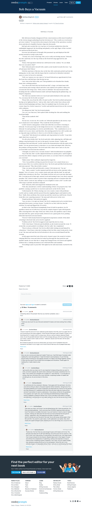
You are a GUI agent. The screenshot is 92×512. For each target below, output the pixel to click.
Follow (36, 17)
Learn (61, 2)
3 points (25, 311)
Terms (12, 505)
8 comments (68, 17)
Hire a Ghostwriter (16, 491)
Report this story (23, 289)
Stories (56, 2)
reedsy (19, 502)
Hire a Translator (15, 493)
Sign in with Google (28, 472)
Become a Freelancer (31, 489)
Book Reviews (71, 483)
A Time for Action (59, 23)
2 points (26, 319)
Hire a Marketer (15, 489)
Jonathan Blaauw (33, 329)
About (27, 483)
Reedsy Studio (57, 483)
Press (26, 487)
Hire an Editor (15, 485)
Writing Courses (43, 487)
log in (32, 304)
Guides (41, 485)
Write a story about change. (40, 23)
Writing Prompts (71, 485)
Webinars (41, 491)
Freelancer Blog (43, 493)
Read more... (23, 346)
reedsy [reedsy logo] (19, 2)
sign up (28, 304)
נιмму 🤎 (31, 311)
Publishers (70, 489)
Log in (78, 2)
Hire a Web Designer (16, 495)
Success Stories (29, 491)
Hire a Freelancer (15, 483)
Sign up (72, 2)
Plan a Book (56, 487)
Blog (40, 483)
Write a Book (56, 485)
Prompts (49, 2)
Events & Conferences (45, 489)
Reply (21, 315)
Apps (30, 2)
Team (26, 485)
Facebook (41, 472)
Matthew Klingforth (34, 319)
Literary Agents (71, 487)
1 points (27, 367)
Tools (66, 2)
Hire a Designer (15, 487)
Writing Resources (58, 491)
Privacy (17, 505)
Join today (16, 472)
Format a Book (57, 489)
